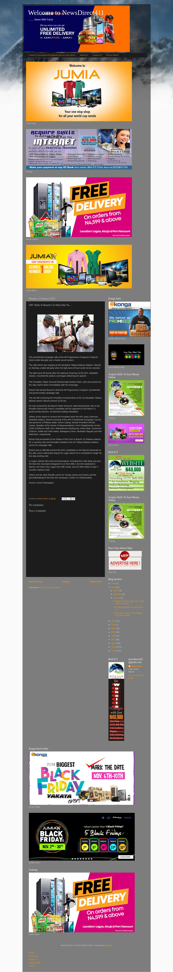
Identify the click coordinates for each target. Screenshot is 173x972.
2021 (113, 625)
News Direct (136, 666)
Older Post (95, 581)
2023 (113, 587)
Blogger (108, 945)
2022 (113, 621)
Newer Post (36, 581)
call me (32, 966)
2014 (113, 651)
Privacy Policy (112, 55)
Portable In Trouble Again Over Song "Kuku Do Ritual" (128, 602)
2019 (113, 632)
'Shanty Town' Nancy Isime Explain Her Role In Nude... (127, 614)
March (116, 591)
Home (66, 581)
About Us (84, 55)
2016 (113, 643)
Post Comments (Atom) (50, 587)
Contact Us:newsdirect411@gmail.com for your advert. (52, 55)
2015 (113, 647)
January (117, 598)
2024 (113, 583)
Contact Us (97, 55)
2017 (113, 640)
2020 (113, 628)
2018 (113, 636)
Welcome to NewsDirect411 (66, 12)
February (118, 594)
